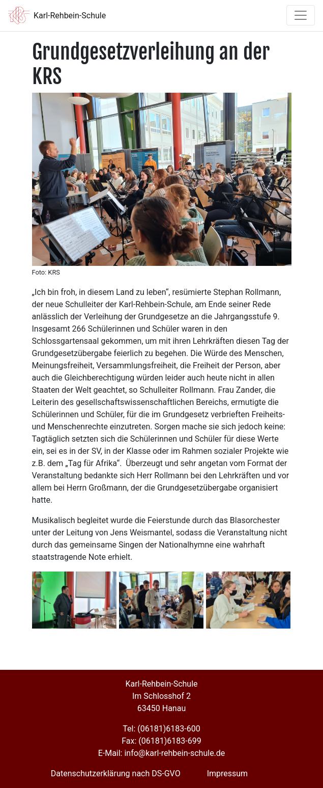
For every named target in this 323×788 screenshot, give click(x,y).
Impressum (227, 773)
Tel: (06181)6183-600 (161, 728)
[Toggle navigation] (300, 15)
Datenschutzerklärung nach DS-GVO (116, 773)
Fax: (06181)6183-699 (161, 741)
